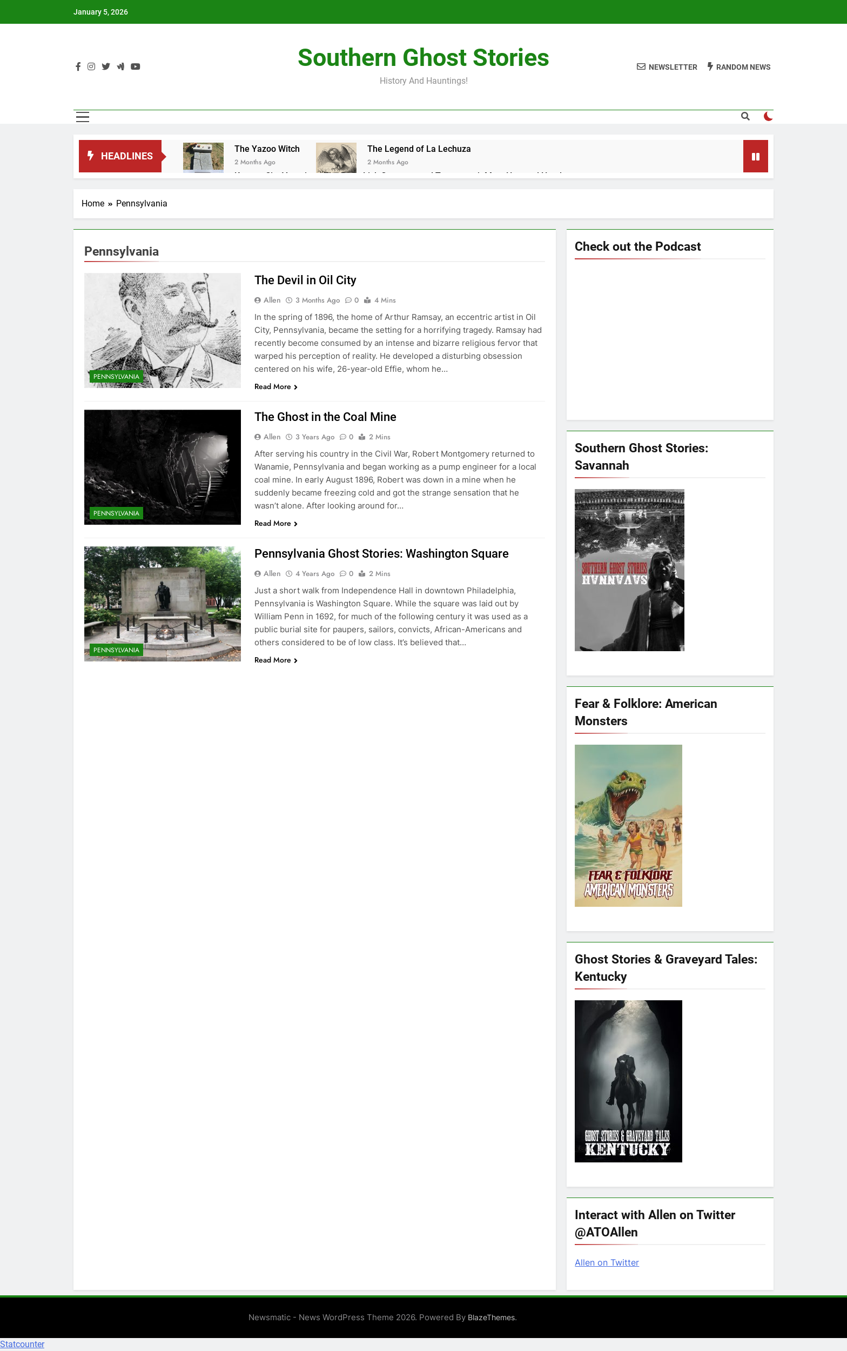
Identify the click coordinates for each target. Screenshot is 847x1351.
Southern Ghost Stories (423, 57)
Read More (276, 386)
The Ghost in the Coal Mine (325, 417)
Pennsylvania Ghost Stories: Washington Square (381, 553)
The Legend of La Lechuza (419, 149)
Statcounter (22, 1344)
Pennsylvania (116, 377)
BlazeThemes (491, 1317)
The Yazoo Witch (267, 149)
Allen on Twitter (607, 1262)
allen (272, 300)
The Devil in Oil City (305, 280)
